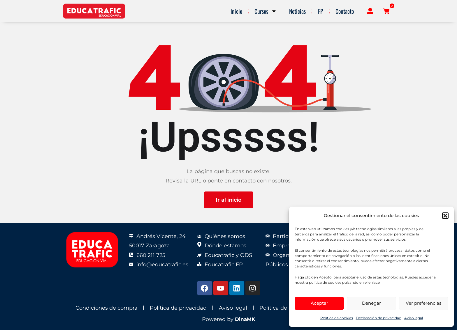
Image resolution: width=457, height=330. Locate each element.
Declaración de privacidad (378, 318)
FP (320, 11)
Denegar (371, 303)
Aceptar (319, 303)
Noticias (297, 11)
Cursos (265, 11)
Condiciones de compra (106, 308)
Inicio (236, 11)
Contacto (344, 11)
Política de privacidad (178, 308)
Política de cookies (336, 318)
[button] (445, 216)
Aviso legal (413, 318)
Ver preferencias (424, 303)
